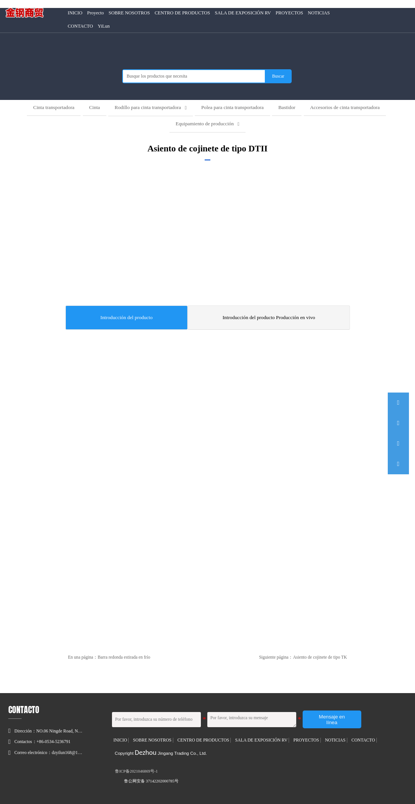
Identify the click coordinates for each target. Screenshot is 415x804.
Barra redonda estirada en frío (124, 656)
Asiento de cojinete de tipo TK (320, 656)
